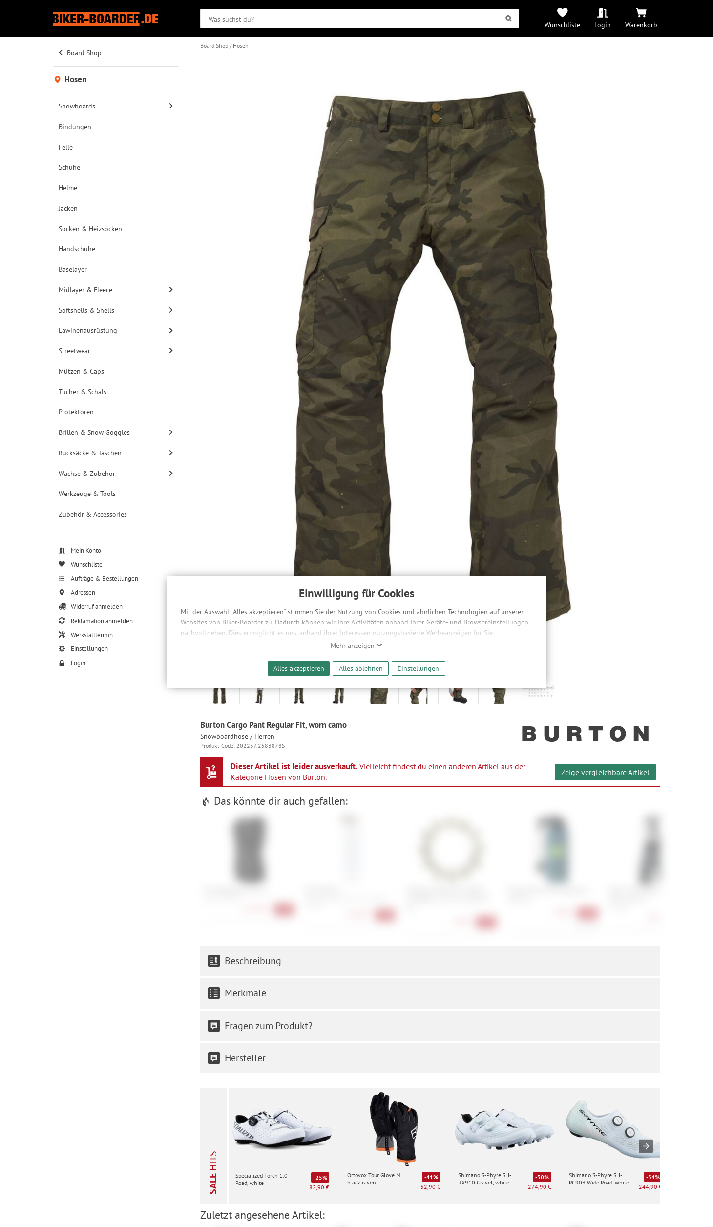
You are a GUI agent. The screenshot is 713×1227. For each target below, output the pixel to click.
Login (602, 24)
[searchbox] (359, 18)
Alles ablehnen (361, 668)
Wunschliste (562, 24)
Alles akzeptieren (298, 668)
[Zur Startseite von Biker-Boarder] (116, 19)
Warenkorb (641, 24)
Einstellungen (418, 668)
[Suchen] (508, 18)
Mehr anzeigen (356, 645)
